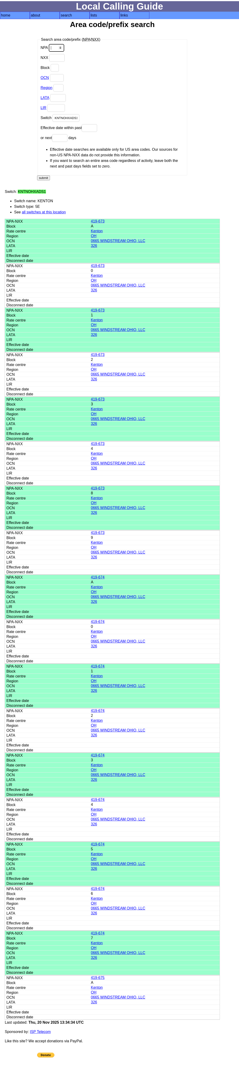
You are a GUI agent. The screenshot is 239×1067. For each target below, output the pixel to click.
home (5, 15)
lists (94, 15)
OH (93, 236)
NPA (52, 48)
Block (50, 68)
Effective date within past (69, 128)
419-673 (98, 221)
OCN (45, 78)
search (66, 15)
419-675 (98, 978)
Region (47, 88)
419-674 (98, 577)
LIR (43, 108)
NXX (53, 58)
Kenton (97, 231)
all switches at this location (44, 212)
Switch (60, 118)
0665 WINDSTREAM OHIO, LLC (118, 241)
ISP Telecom (40, 1032)
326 (94, 246)
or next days (58, 138)
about (35, 15)
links (124, 15)
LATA (45, 98)
